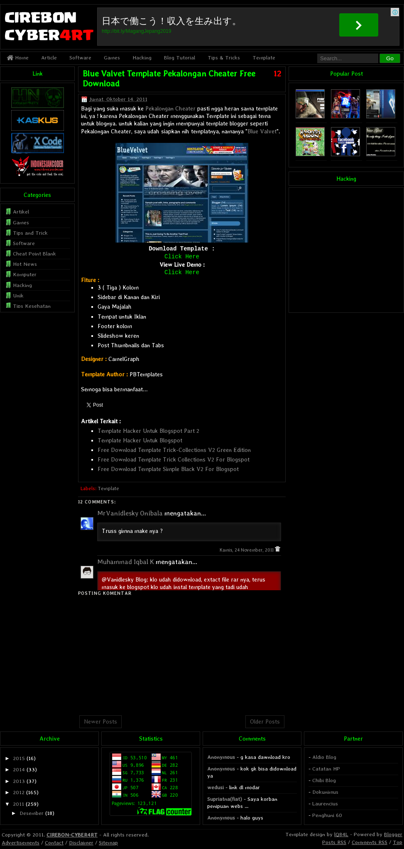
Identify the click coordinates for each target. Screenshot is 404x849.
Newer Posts (100, 721)
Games (112, 57)
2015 (19, 758)
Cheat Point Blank (34, 253)
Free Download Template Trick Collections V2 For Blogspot (174, 459)
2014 (19, 769)
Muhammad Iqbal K (125, 562)
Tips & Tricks (224, 57)
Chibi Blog (324, 780)
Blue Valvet (262, 131)
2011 (18, 804)
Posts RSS (334, 842)
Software (80, 57)
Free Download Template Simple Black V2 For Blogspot (168, 469)
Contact (54, 842)
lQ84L (341, 834)
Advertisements (20, 842)
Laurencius (325, 803)
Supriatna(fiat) (224, 799)
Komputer (25, 274)
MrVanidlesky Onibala (130, 513)
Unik (18, 295)
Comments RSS (369, 842)
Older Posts (265, 721)
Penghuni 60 (327, 815)
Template (263, 57)
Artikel (21, 212)
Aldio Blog (324, 757)
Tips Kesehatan (32, 306)
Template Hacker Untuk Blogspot (140, 440)
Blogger (393, 834)
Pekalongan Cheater (170, 108)
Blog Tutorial (179, 57)
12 (277, 74)
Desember (32, 813)
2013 (19, 781)
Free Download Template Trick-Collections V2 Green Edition (174, 450)
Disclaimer (81, 842)
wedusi (215, 787)
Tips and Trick (30, 233)
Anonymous (221, 757)
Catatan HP (326, 769)
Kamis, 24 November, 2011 (247, 550)
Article (49, 57)
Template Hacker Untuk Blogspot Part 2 (148, 430)
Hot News (25, 264)
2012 (18, 792)
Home (18, 57)
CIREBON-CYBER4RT (72, 835)
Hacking (142, 57)
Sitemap (108, 842)
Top (397, 842)
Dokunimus (325, 792)
